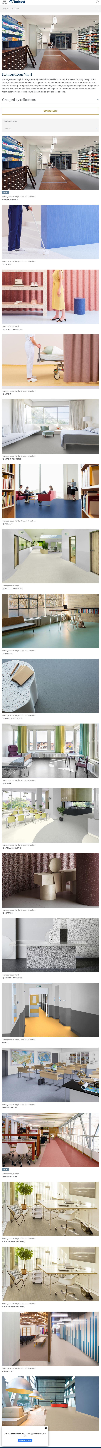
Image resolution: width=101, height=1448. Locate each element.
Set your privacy (25, 1440)
